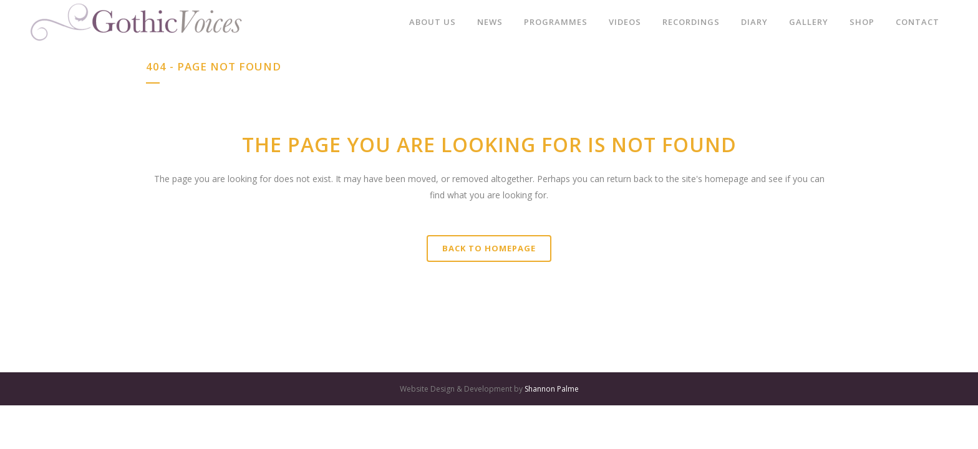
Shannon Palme (552, 389)
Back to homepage (489, 248)
